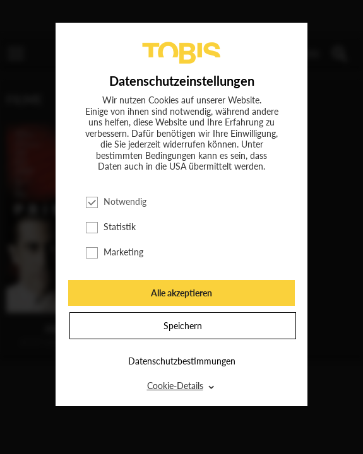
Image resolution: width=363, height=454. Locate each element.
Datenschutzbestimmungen (181, 361)
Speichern (183, 325)
